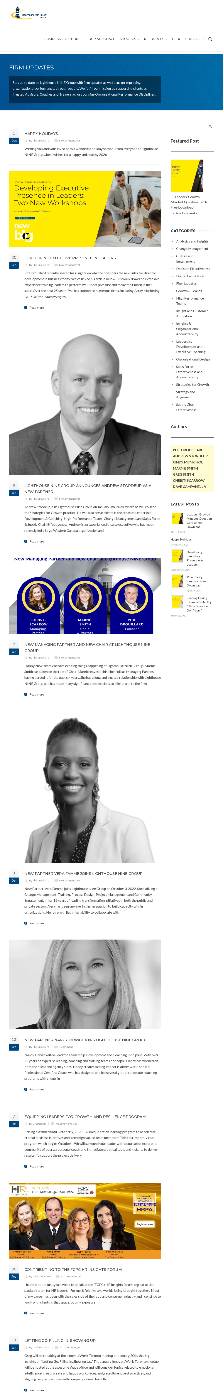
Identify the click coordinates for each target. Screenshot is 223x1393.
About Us (130, 39)
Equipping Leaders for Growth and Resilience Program (85, 1051)
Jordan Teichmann (99, 1385)
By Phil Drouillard (39, 140)
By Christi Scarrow (40, 1210)
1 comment (66, 980)
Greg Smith (183, 474)
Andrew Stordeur (190, 456)
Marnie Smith (185, 468)
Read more (36, 307)
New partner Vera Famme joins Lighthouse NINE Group (83, 807)
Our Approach (102, 39)
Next (27, 1343)
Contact (193, 39)
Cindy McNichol (188, 462)
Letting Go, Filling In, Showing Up (60, 1274)
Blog (176, 39)
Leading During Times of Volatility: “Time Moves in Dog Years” (191, 650)
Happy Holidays (41, 133)
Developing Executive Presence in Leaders (70, 258)
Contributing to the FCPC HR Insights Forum (73, 1203)
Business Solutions (64, 39)
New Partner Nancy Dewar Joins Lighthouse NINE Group (85, 974)
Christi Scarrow (189, 480)
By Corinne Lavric (39, 1281)
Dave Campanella (189, 486)
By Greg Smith (37, 1057)
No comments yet (69, 140)
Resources (156, 39)
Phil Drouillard (188, 450)
